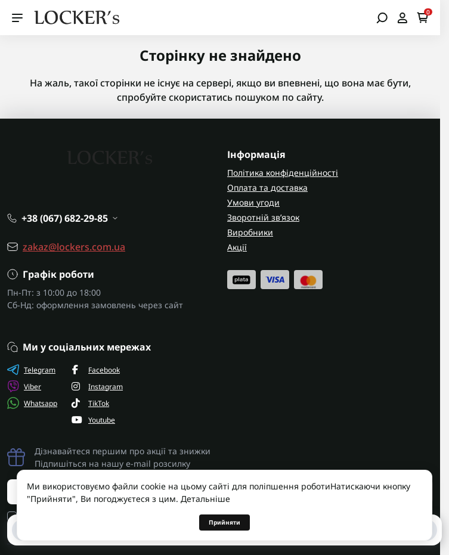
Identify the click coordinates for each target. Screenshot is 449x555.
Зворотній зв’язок (263, 217)
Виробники (250, 232)
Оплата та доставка (267, 187)
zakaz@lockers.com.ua (74, 247)
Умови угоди (253, 202)
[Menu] (17, 18)
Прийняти (224, 522)
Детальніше (205, 498)
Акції (237, 247)
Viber (24, 386)
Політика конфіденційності (282, 172)
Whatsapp (32, 403)
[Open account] (402, 18)
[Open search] (382, 18)
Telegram (31, 370)
